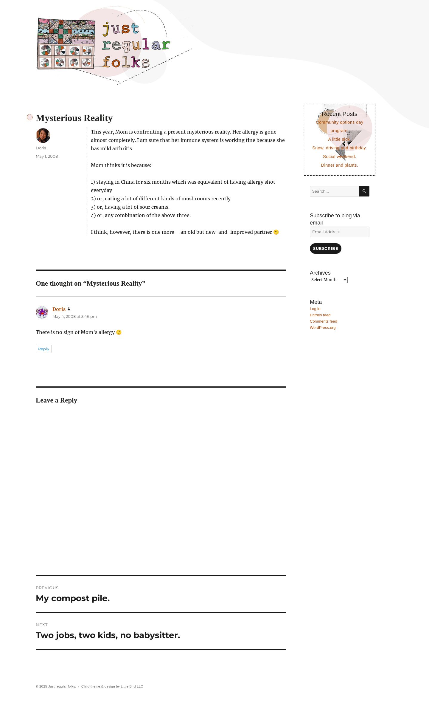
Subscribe (325, 248)
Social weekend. (339, 156)
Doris (41, 148)
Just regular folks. (62, 686)
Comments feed (323, 321)
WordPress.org (322, 327)
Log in (315, 309)
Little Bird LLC (132, 686)
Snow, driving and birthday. (339, 148)
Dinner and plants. (339, 165)
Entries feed (320, 315)
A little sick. (339, 139)
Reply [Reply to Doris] (43, 348)
